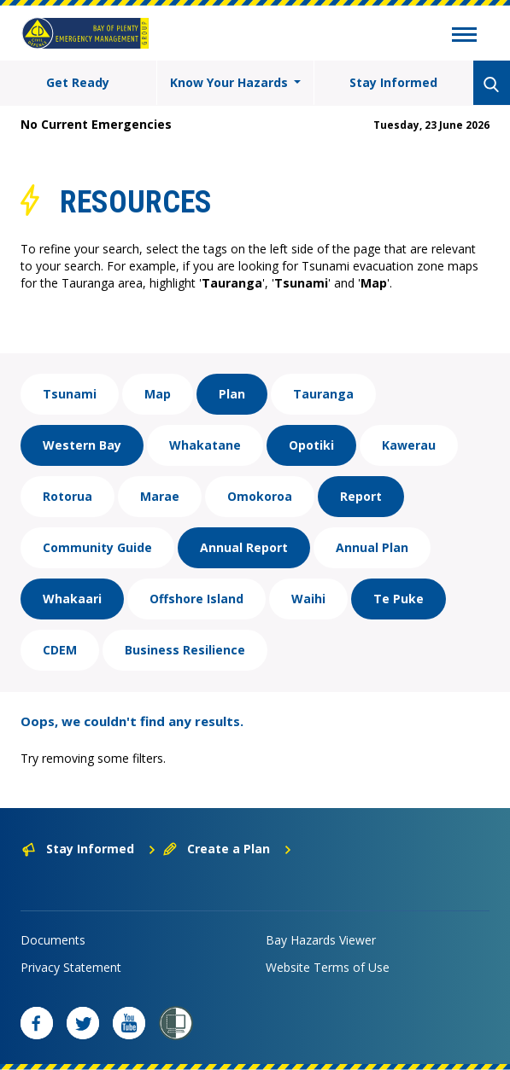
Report (361, 496)
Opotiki (311, 445)
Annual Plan (372, 547)
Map (157, 394)
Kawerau (409, 445)
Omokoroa (259, 496)
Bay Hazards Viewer (321, 940)
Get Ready (77, 82)
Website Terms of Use (328, 967)
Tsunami (70, 394)
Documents (53, 940)
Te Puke (398, 598)
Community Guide (97, 547)
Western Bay (82, 445)
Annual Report (244, 547)
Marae (159, 496)
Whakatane (205, 445)
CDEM (60, 650)
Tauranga (323, 394)
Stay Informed (393, 82)
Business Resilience (185, 650)
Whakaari (72, 598)
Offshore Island (196, 598)
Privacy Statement (71, 967)
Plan (232, 394)
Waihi (308, 598)
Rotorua (67, 496)
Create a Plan (227, 848)
